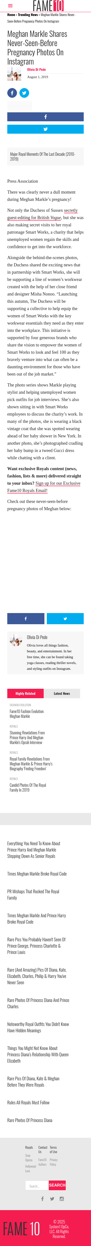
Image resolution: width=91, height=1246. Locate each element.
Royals (29, 1147)
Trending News (28, 14)
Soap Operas (29, 1157)
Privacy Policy (53, 1162)
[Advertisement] (45, 562)
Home (11, 14)
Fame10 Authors (42, 1162)
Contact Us (42, 1149)
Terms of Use (53, 1149)
